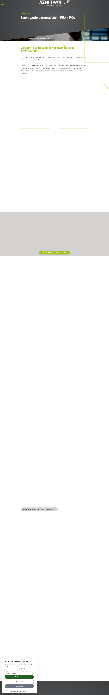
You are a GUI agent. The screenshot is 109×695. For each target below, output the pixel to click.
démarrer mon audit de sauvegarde (53, 252)
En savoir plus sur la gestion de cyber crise (38, 509)
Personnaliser (19, 686)
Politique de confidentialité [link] (19, 691)
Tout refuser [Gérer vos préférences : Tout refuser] (19, 681)
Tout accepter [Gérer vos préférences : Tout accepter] (19, 677)
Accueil (23, 38)
